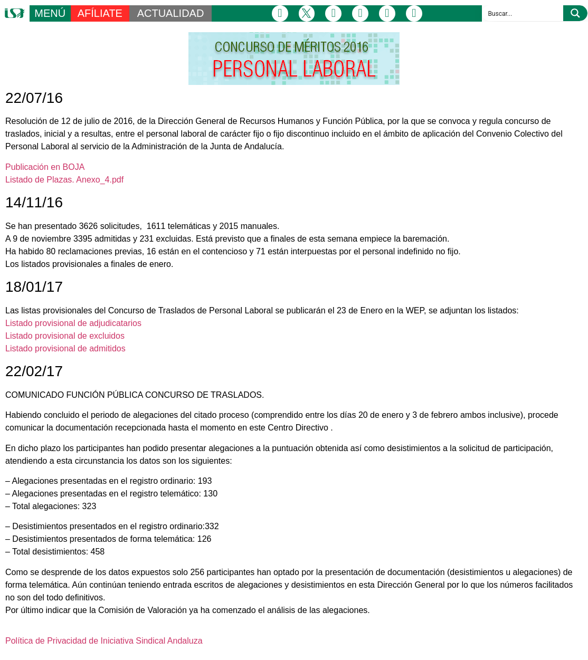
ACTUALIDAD (170, 13)
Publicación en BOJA (44, 166)
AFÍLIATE (100, 13)
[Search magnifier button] (575, 13)
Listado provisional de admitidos (65, 348)
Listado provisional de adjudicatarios (73, 323)
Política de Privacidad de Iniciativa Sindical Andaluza (104, 640)
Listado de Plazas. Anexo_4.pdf (64, 179)
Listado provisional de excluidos (65, 335)
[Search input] (523, 13)
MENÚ (49, 13)
